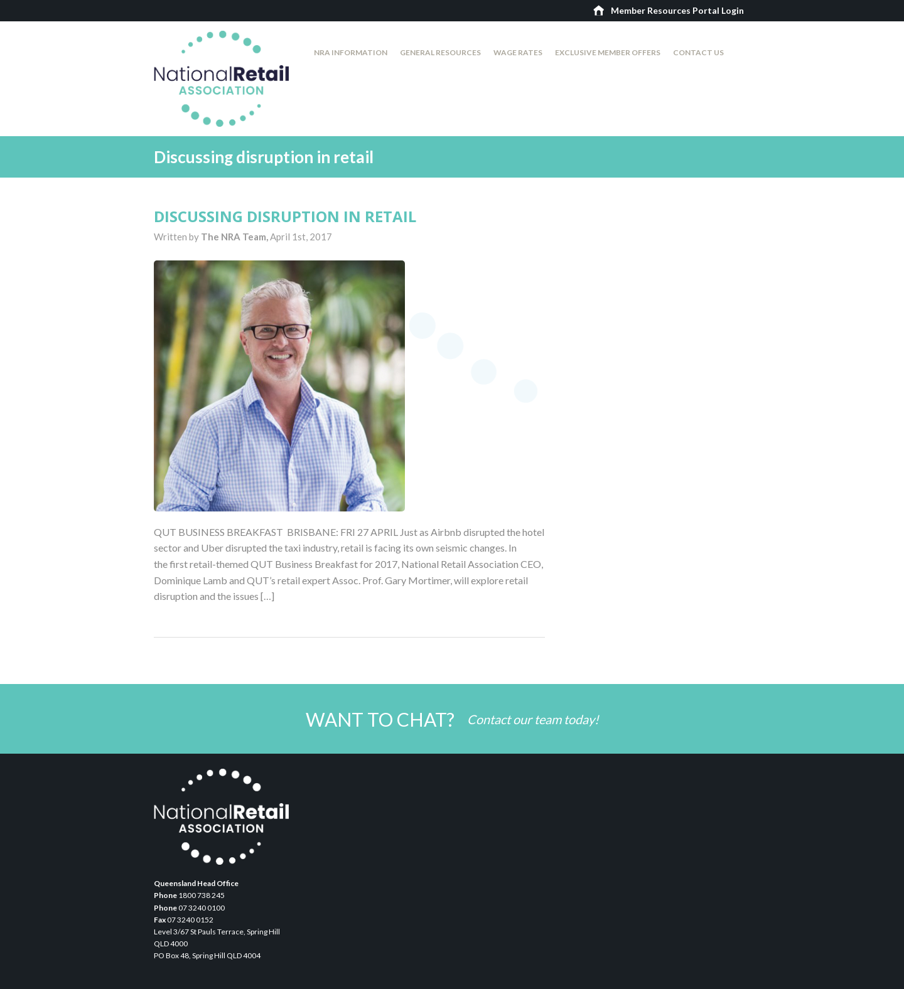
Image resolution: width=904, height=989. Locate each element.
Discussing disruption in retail (285, 216)
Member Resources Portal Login (677, 10)
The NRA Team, (235, 236)
